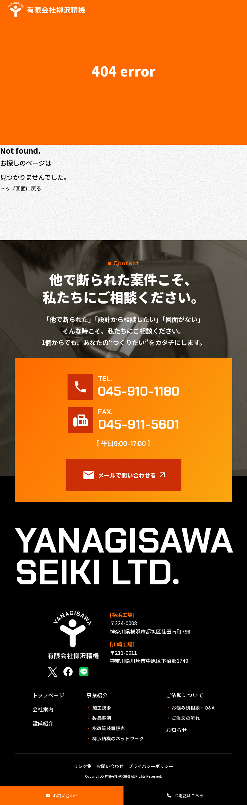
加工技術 (99, 707)
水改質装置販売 (106, 728)
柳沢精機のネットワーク (115, 738)
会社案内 (43, 709)
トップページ (48, 695)
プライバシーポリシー (150, 766)
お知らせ (177, 730)
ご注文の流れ (183, 718)
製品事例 (99, 718)
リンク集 (83, 766)
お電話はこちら (189, 795)
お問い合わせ (65, 795)
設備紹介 (43, 723)
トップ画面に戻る (20, 188)
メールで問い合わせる (123, 475)
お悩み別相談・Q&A (190, 707)
